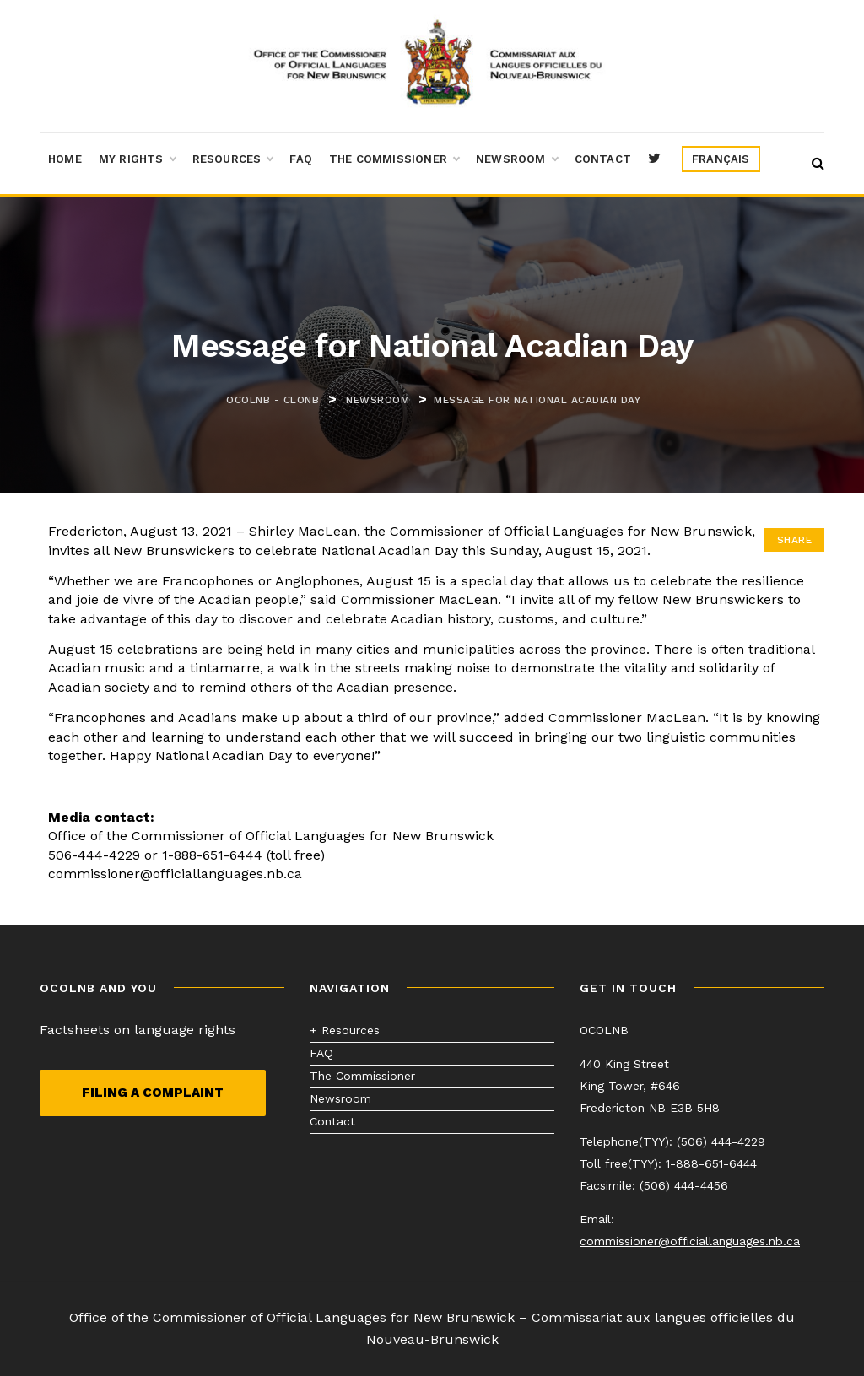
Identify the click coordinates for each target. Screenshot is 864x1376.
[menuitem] (721, 159)
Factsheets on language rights (137, 1030)
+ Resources (345, 1030)
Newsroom (517, 159)
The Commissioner (394, 159)
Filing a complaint (153, 1092)
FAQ (300, 159)
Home (65, 159)
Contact (603, 159)
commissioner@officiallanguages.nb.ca (690, 1241)
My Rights (137, 159)
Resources (232, 159)
